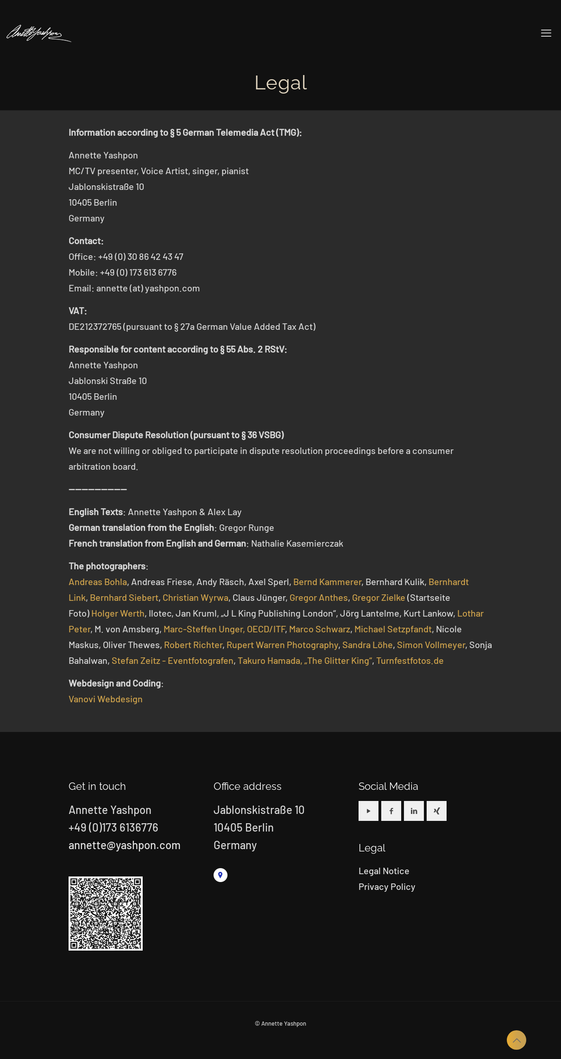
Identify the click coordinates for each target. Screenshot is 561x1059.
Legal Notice (384, 870)
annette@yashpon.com (125, 844)
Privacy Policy (387, 886)
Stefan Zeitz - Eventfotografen (172, 660)
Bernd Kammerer (327, 581)
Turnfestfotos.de (410, 660)
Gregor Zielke (378, 597)
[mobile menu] (546, 32)
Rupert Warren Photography (282, 644)
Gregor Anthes (319, 597)
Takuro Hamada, (270, 660)
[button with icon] (368, 811)
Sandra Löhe (367, 644)
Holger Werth (118, 612)
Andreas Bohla (98, 581)
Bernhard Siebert (124, 597)
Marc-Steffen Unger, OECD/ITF (224, 628)
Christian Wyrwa (195, 597)
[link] (220, 875)
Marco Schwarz (319, 628)
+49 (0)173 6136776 (113, 827)
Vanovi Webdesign (106, 698)
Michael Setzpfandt (393, 628)
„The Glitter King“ (338, 660)
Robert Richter (193, 644)
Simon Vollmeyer (431, 644)
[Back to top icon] (516, 1040)
